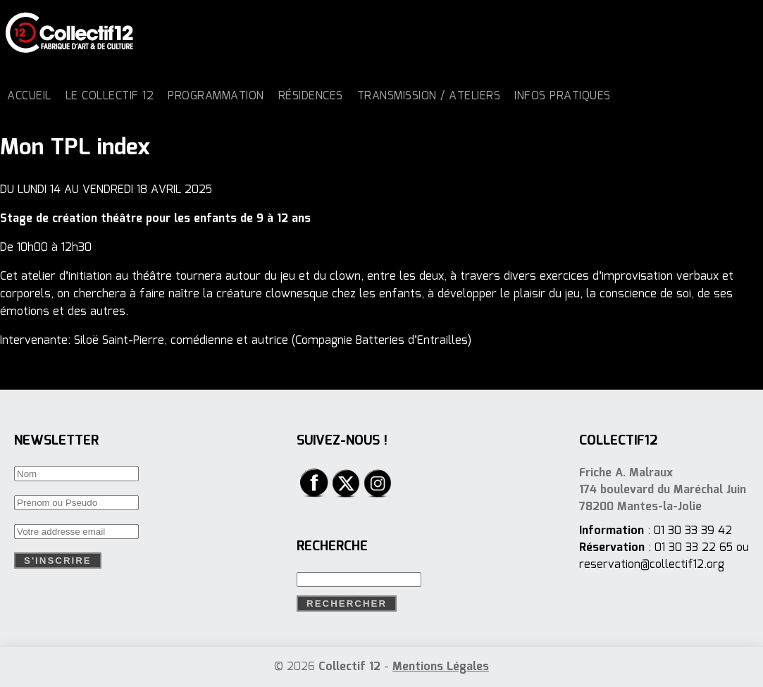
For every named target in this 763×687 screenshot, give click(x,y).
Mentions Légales (440, 667)
